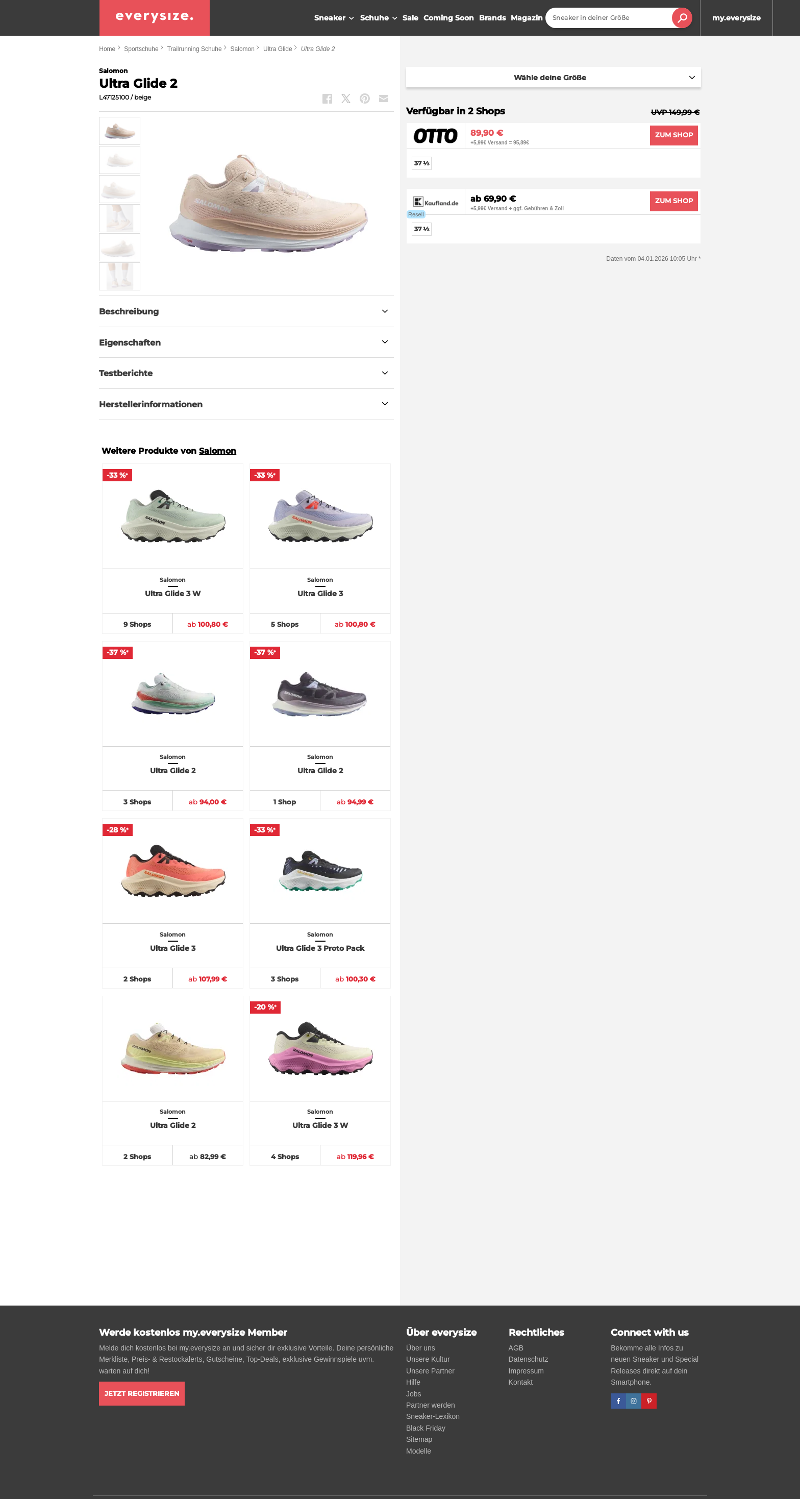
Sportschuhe (141, 49)
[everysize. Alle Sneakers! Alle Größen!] (154, 18)
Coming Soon (448, 17)
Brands (492, 17)
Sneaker (335, 18)
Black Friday (425, 1428)
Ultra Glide (277, 49)
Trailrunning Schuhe (194, 49)
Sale (410, 17)
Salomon (243, 49)
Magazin (527, 17)
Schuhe (380, 18)
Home (107, 49)
